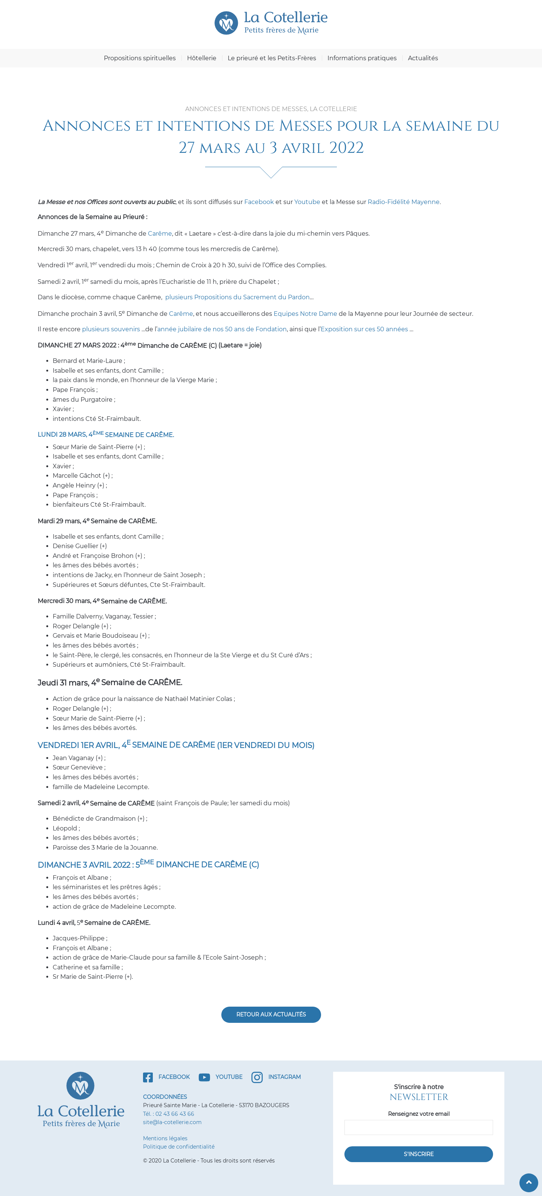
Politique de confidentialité (179, 1146)
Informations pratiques (362, 58)
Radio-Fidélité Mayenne (404, 202)
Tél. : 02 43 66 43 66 (168, 1114)
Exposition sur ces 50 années (364, 329)
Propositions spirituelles (140, 58)
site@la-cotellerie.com (172, 1122)
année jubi (173, 329)
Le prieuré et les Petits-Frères (272, 58)
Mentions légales (165, 1138)
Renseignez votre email (419, 1114)
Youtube (307, 202)
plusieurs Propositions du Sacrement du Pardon (237, 297)
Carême (160, 233)
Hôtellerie (201, 58)
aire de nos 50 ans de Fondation (239, 329)
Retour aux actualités (271, 1014)
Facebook (259, 202)
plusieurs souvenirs (111, 329)
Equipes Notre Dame (305, 313)
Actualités (423, 58)
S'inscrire (419, 1154)
